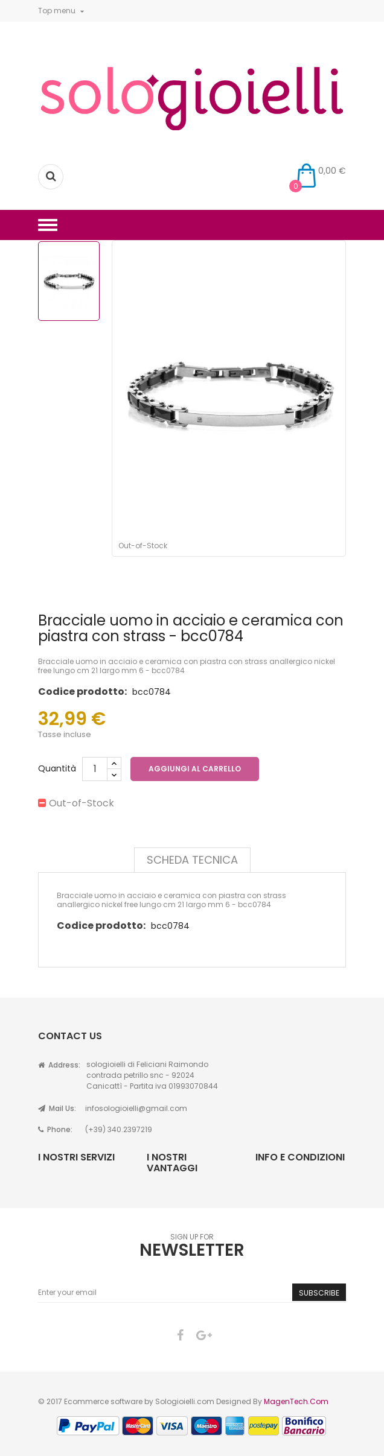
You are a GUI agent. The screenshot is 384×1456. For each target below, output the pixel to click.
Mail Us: (57, 1108)
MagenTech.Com (296, 1401)
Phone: (55, 1129)
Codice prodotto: (82, 691)
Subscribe (319, 1293)
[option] (69, 281)
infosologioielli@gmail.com (136, 1108)
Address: (59, 1065)
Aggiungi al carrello (195, 769)
